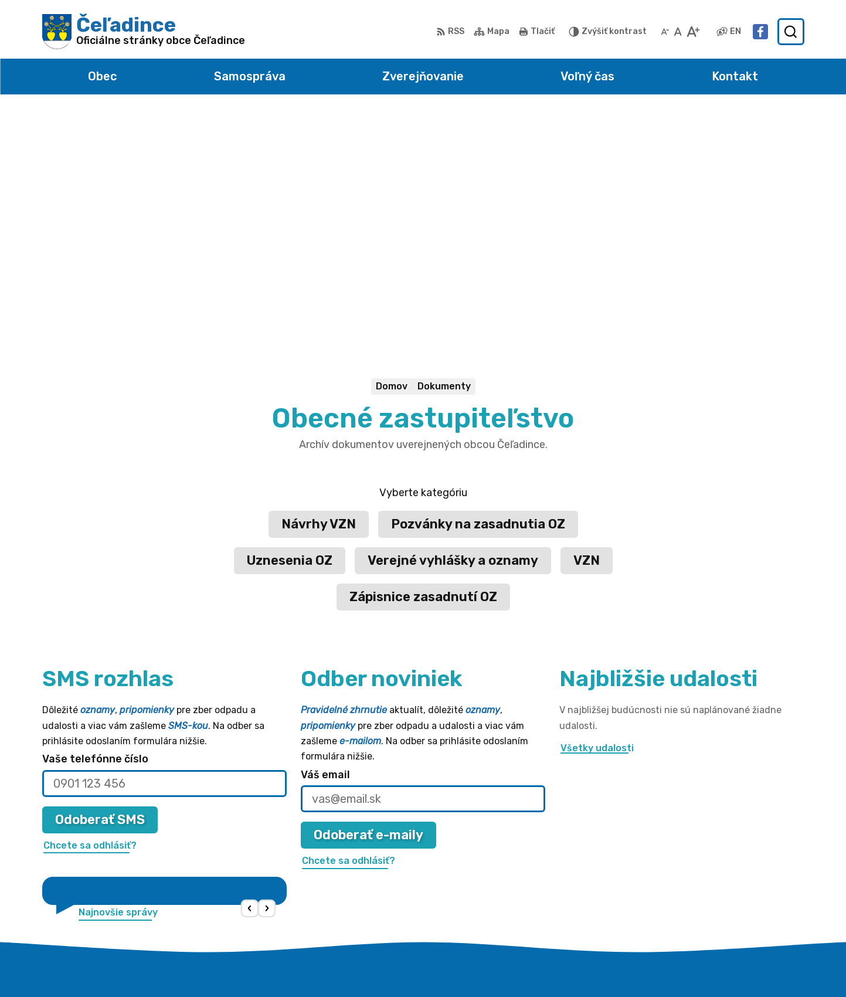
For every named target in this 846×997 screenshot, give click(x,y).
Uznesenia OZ (289, 322)
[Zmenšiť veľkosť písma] (664, 31)
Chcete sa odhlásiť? (90, 606)
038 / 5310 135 (697, 875)
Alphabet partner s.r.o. (434, 965)
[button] (249, 671)
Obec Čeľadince (610, 965)
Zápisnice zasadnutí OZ (423, 358)
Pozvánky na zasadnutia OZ (478, 285)
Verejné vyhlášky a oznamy (453, 322)
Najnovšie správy (118, 674)
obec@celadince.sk (707, 888)
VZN (586, 322)
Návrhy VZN (318, 285)
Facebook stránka (705, 901)
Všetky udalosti (597, 509)
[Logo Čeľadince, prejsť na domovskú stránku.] (144, 31)
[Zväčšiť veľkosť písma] (693, 31)
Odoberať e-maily (368, 597)
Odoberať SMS (100, 581)
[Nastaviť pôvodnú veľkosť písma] (678, 31)
